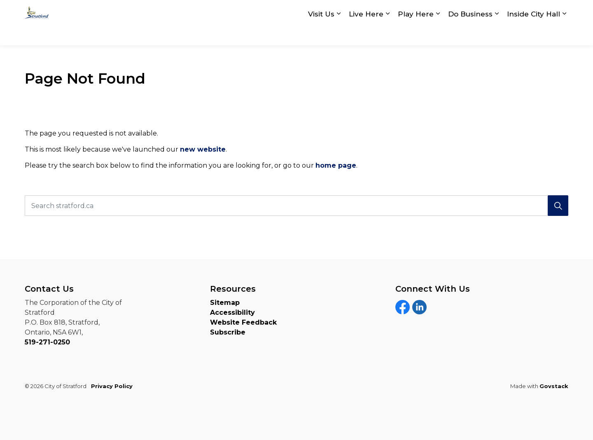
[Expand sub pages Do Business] (497, 34)
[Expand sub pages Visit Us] (338, 34)
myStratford (515, 11)
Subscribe (227, 332)
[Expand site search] (560, 11)
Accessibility (232, 312)
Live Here (366, 34)
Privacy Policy (112, 386)
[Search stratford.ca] (296, 205)
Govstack (553, 386)
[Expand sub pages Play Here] (438, 34)
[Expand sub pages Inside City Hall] (564, 34)
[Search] (558, 205)
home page (335, 165)
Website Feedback (243, 322)
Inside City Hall (533, 34)
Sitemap (225, 303)
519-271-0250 (47, 342)
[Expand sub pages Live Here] (387, 34)
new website (203, 149)
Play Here (416, 34)
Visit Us (321, 34)
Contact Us (456, 11)
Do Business (470, 34)
